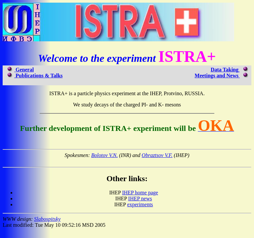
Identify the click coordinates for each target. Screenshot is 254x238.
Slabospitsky (47, 219)
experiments (140, 204)
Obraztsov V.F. (157, 155)
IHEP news (140, 198)
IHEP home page (140, 192)
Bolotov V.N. (104, 155)
